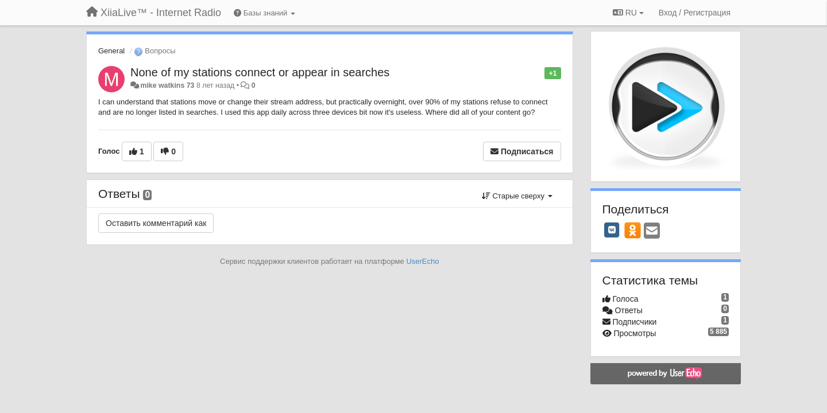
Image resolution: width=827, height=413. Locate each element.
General (111, 50)
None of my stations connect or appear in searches (259, 72)
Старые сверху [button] (517, 196)
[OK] (632, 230)
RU (628, 12)
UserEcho (422, 261)
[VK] (612, 230)
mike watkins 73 (167, 85)
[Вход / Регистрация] (694, 12)
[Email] (652, 231)
